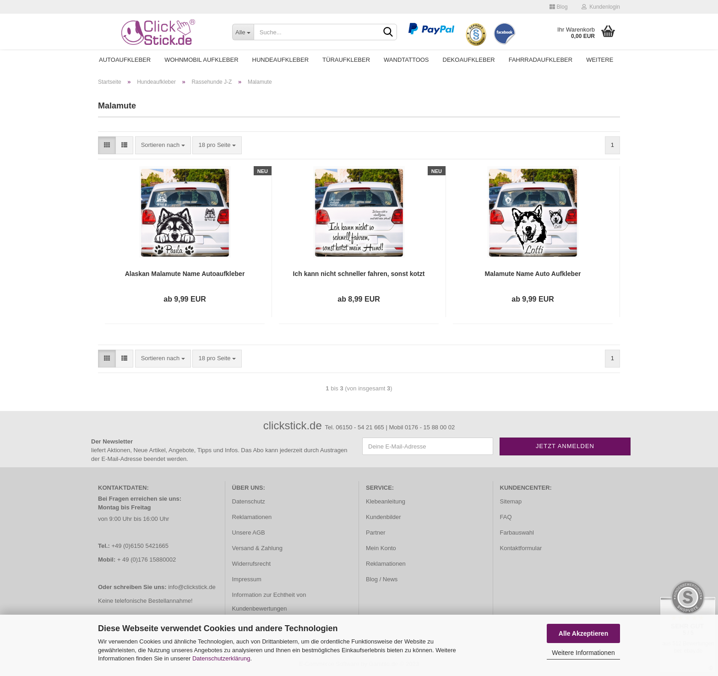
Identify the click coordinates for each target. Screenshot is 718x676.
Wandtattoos (406, 59)
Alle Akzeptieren (583, 633)
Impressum (246, 579)
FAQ (506, 517)
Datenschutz (248, 501)
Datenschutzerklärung (221, 658)
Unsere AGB (248, 532)
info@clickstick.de (192, 587)
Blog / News (381, 579)
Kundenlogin (601, 7)
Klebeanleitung (385, 501)
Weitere (599, 59)
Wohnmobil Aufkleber (201, 59)
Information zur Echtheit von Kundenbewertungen (269, 601)
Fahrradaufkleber (540, 59)
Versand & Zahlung (257, 548)
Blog (558, 7)
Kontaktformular (521, 548)
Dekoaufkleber (469, 59)
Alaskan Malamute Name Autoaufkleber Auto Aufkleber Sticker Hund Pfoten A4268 (184, 274)
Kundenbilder (383, 517)
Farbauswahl (517, 532)
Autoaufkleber (125, 59)
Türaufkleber (346, 59)
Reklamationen (252, 517)
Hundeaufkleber (280, 59)
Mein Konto (381, 548)
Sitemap (511, 501)
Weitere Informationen (583, 652)
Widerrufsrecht (251, 563)
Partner (376, 532)
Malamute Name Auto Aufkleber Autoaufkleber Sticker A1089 (533, 274)
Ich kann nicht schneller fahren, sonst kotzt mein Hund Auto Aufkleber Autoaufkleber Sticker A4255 (359, 274)
